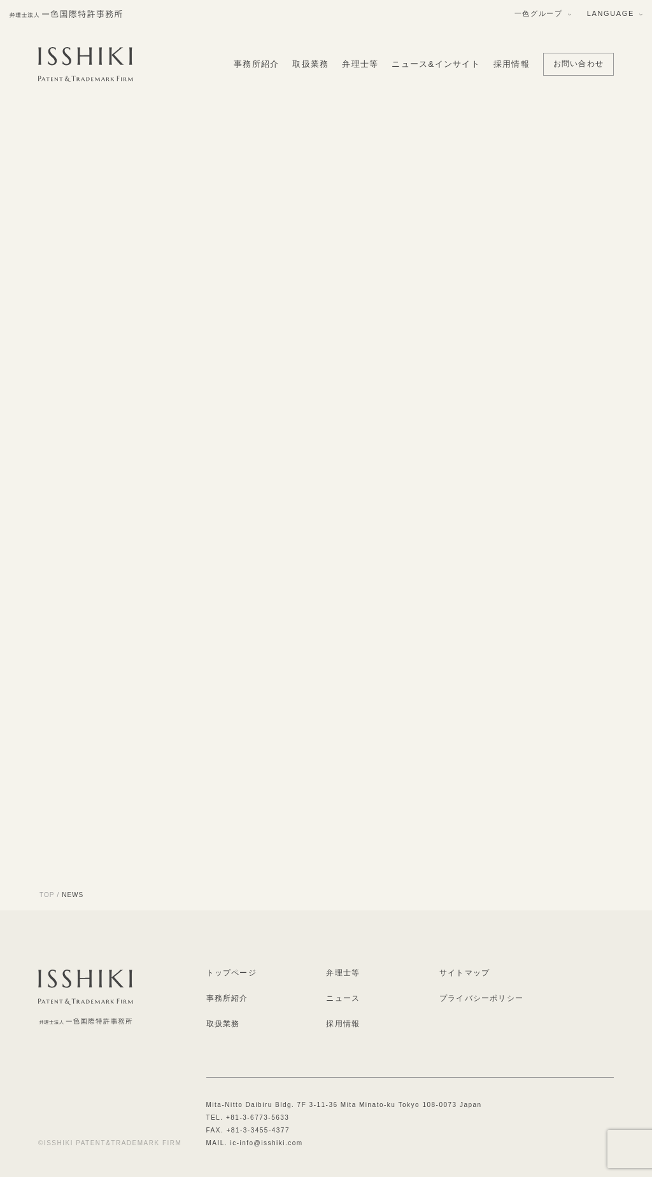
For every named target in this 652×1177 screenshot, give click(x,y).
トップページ (231, 972)
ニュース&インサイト (436, 64)
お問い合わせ (578, 63)
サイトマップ (464, 972)
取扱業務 (310, 64)
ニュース (343, 998)
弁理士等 (360, 64)
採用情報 (511, 64)
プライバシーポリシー (481, 998)
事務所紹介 (257, 64)
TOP (46, 894)
